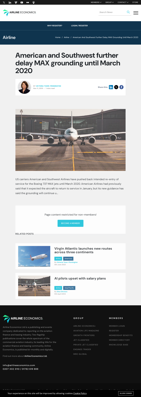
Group (108, 2)
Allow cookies (126, 393)
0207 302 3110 (11, 369)
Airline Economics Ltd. (35, 356)
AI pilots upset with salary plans (80, 299)
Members (95, 2)
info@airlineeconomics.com (19, 365)
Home (57, 37)
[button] (135, 13)
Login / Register (79, 25)
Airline (66, 37)
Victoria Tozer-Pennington (48, 87)
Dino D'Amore (62, 312)
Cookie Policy (80, 393)
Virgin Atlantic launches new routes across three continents (83, 270)
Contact (122, 2)
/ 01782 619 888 (29, 369)
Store (135, 2)
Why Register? (54, 25)
